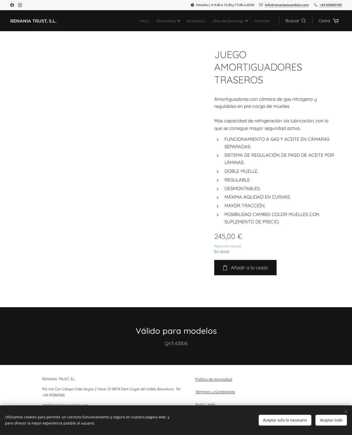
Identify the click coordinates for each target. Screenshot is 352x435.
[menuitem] (129, 20)
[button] (295, 20)
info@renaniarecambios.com (287, 5)
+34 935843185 (331, 5)
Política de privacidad (213, 379)
